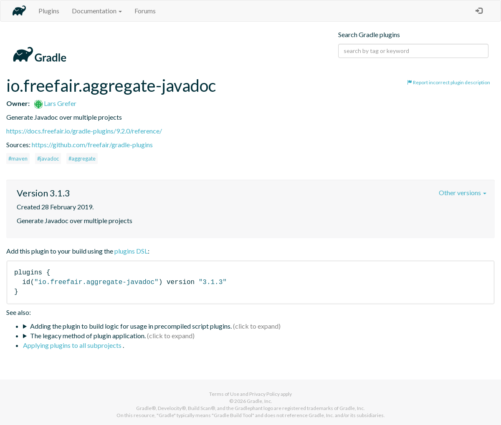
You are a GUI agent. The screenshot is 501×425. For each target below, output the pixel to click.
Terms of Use (224, 394)
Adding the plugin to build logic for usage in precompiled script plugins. (131, 326)
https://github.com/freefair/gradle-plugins (92, 144)
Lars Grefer (55, 103)
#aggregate (82, 158)
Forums (145, 11)
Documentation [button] (97, 11)
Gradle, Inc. (259, 401)
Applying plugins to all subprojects (73, 345)
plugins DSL (131, 251)
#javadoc (48, 158)
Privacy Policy (264, 394)
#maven (18, 158)
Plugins (48, 11)
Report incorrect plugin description (448, 82)
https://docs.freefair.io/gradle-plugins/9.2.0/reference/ (84, 131)
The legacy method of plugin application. (88, 335)
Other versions (462, 192)
